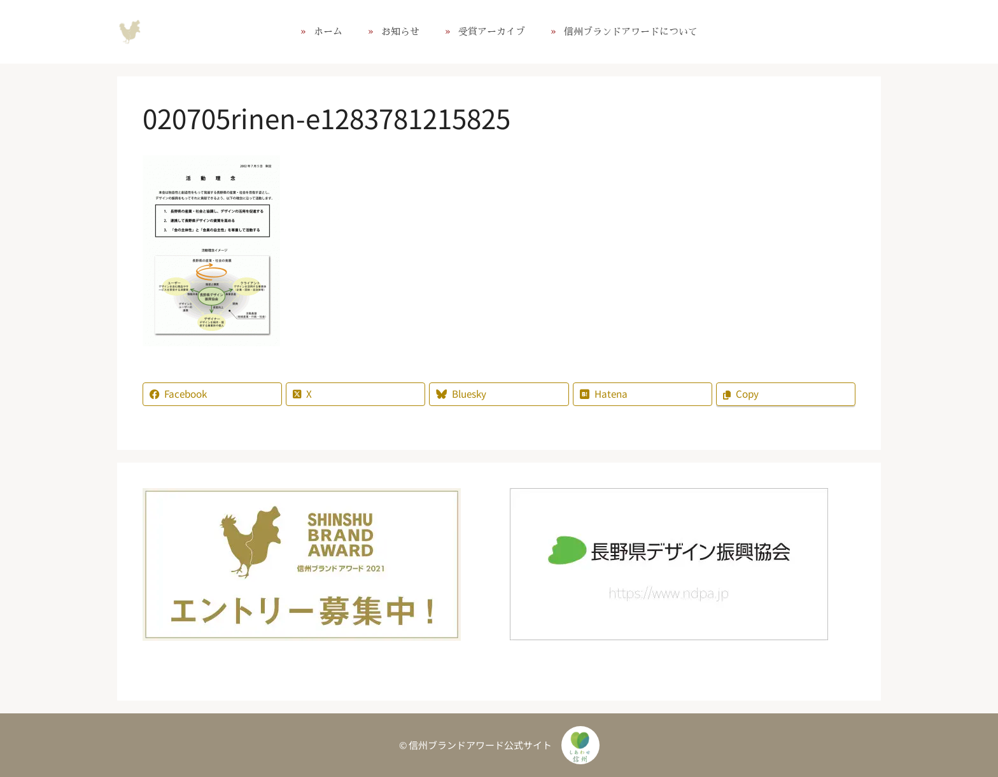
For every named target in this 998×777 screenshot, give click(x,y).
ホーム (328, 31)
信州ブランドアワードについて (631, 31)
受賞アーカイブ (491, 31)
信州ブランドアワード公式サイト (130, 32)
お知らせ (400, 31)
